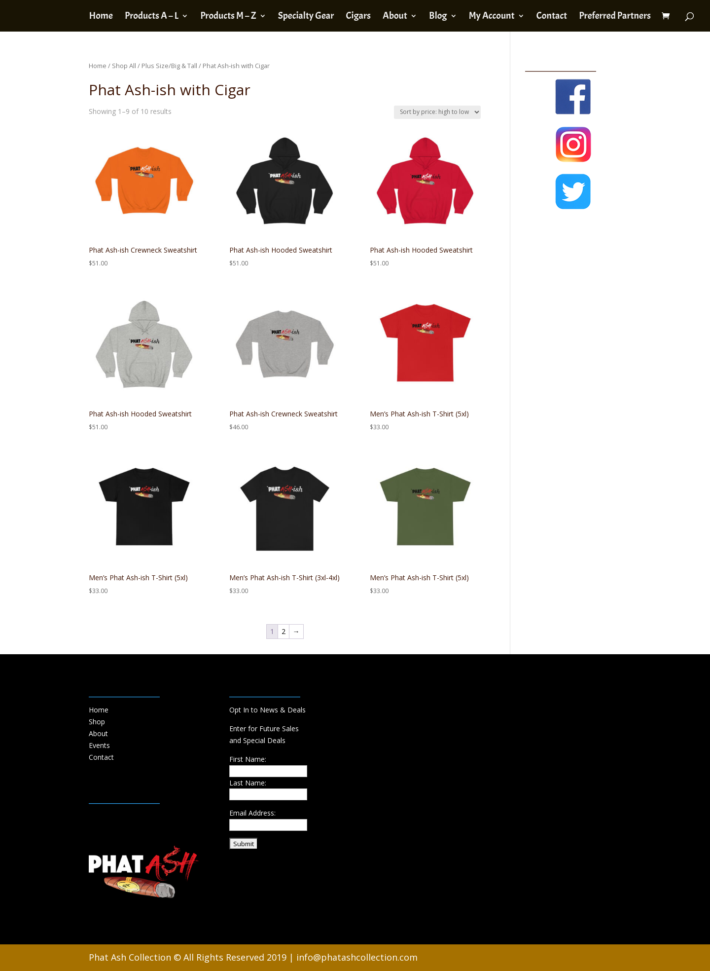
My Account (492, 17)
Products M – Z (228, 17)
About (395, 17)
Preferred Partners (615, 17)
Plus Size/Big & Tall (169, 65)
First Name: (247, 759)
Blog (438, 17)
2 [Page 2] (283, 631)
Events (99, 745)
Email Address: (252, 813)
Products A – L (151, 17)
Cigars (358, 17)
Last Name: (247, 782)
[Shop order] (437, 112)
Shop (97, 721)
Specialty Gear (306, 17)
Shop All (124, 65)
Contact (551, 17)
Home (100, 17)
